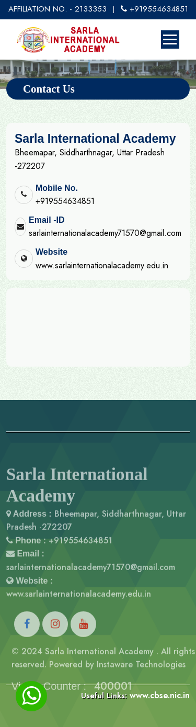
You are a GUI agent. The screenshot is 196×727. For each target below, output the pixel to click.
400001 (113, 698)
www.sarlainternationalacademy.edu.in (102, 265)
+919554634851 (154, 9)
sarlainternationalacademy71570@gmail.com (105, 233)
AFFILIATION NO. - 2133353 (57, 9)
